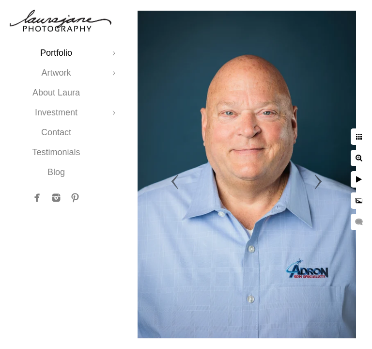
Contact (56, 132)
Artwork (56, 73)
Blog (56, 172)
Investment (56, 112)
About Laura (56, 92)
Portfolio (56, 53)
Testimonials (56, 152)
